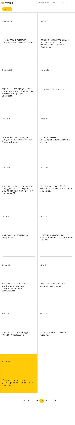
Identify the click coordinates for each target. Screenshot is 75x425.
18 (46, 400)
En (63, 3)
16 (37, 400)
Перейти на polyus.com (47, 3)
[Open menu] (72, 3)
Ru (66, 3)
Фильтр (7, 9)
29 (54, 400)
